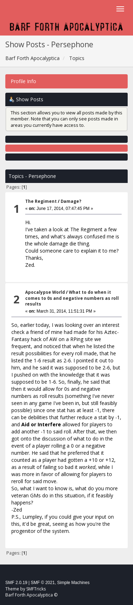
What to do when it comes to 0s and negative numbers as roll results (72, 298)
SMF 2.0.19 (16, 582)
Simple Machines (73, 582)
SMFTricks (36, 589)
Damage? (71, 201)
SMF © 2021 (43, 582)
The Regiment (41, 201)
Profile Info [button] (23, 81)
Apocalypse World (45, 292)
